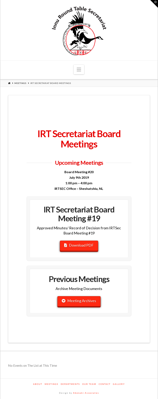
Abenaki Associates (86, 393)
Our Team (89, 384)
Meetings (20, 83)
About (37, 384)
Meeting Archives (79, 300)
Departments (70, 384)
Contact (104, 384)
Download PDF (79, 245)
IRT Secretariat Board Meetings (50, 83)
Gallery (119, 384)
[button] (79, 69)
